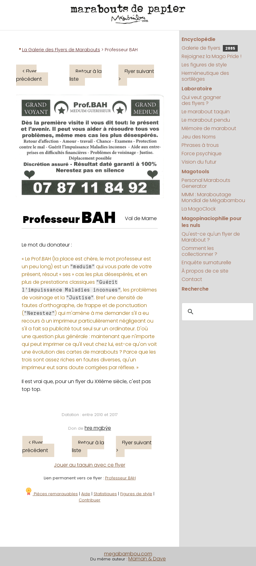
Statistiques (105, 494)
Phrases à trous (200, 145)
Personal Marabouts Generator (206, 183)
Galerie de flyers (210, 48)
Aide (85, 494)
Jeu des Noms (199, 136)
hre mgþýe (98, 428)
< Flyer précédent (29, 75)
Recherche (195, 288)
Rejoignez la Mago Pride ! (211, 56)
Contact (192, 279)
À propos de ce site (205, 270)
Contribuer (89, 500)
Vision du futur (199, 161)
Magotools (195, 171)
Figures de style (136, 494)
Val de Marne (141, 218)
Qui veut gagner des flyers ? (201, 100)
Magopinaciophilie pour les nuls (212, 222)
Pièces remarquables (51, 494)
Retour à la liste (85, 75)
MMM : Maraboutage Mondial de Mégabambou (213, 197)
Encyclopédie (198, 39)
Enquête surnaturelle (206, 262)
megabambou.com (128, 553)
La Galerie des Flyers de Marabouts (61, 50)
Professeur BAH (120, 478)
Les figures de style (204, 64)
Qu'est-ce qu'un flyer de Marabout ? (211, 236)
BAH (99, 218)
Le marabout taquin (206, 111)
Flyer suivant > (136, 75)
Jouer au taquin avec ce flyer (89, 465)
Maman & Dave (147, 558)
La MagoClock (199, 208)
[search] (216, 312)
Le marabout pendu (206, 120)
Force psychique (202, 153)
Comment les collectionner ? (199, 251)
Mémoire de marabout (209, 128)
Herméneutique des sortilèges (205, 76)
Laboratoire (197, 88)
